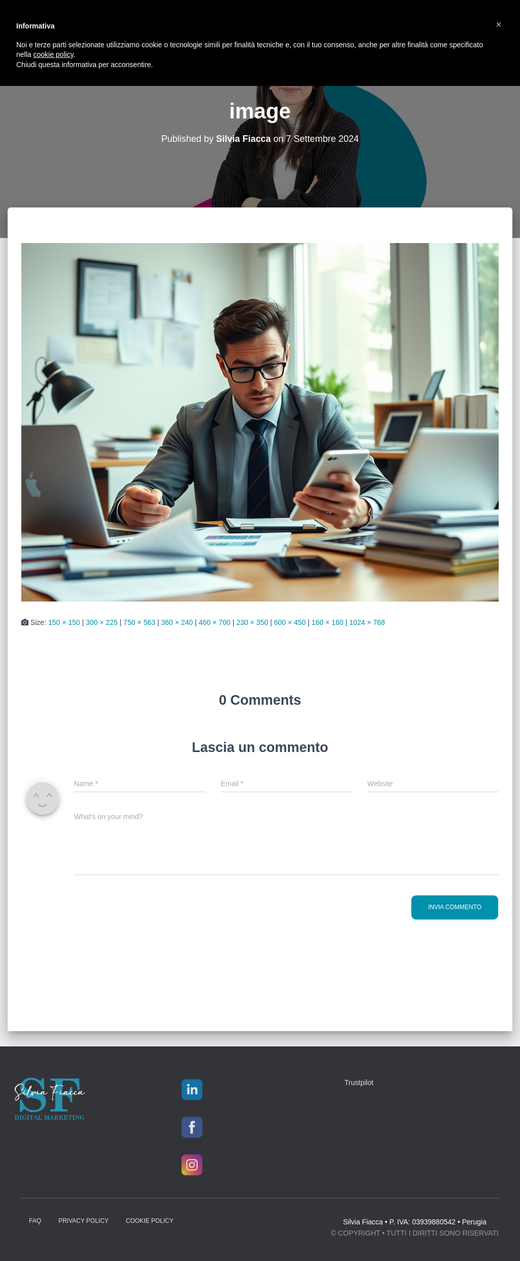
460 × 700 (215, 622)
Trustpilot (358, 1082)
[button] (499, 24)
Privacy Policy (83, 1220)
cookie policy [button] (53, 54)
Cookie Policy (150, 1220)
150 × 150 (64, 622)
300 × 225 (102, 622)
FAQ (35, 1220)
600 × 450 (290, 622)
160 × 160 (328, 622)
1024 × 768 (367, 622)
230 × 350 (252, 622)
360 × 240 (177, 622)
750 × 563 (139, 622)
